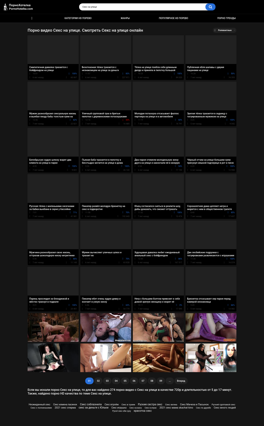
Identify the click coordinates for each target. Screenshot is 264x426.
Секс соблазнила (91, 404)
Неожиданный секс (39, 404)
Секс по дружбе (203, 408)
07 (143, 381)
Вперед (181, 381)
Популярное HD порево (173, 18)
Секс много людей (225, 407)
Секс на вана (135, 408)
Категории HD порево (78, 18)
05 (125, 381)
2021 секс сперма (65, 407)
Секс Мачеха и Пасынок (194, 404)
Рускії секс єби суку (121, 411)
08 (152, 381)
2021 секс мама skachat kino (176, 407)
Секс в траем (128, 404)
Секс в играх (151, 408)
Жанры (125, 18)
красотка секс (143, 410)
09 (160, 381)
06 (134, 381)
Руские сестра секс (150, 404)
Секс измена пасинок (65, 404)
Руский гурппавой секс (223, 404)
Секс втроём (112, 404)
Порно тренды (226, 18)
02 (98, 381)
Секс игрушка (118, 407)
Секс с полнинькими (41, 407)
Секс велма (171, 404)
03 (107, 381)
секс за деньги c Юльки (93, 407)
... (170, 381)
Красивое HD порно (32, 18)
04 (116, 381)
